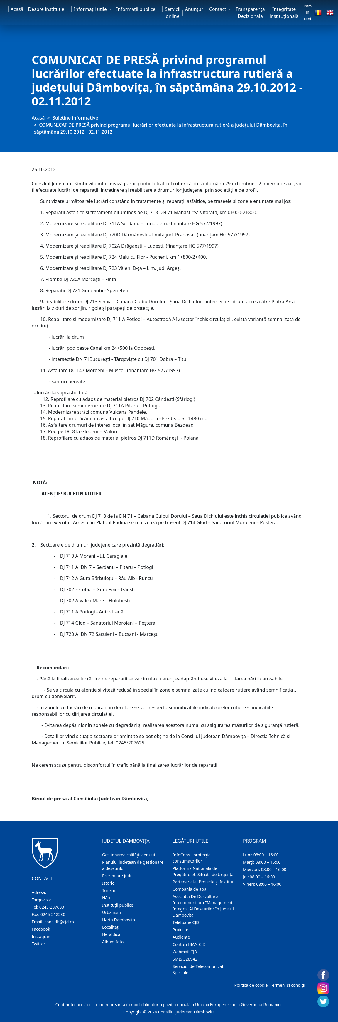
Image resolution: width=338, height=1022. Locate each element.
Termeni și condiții (287, 985)
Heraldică (111, 934)
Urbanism (111, 912)
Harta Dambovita (118, 919)
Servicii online (172, 12)
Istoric (108, 883)
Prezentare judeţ (118, 875)
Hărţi (107, 897)
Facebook (41, 929)
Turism (108, 890)
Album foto (113, 941)
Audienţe (181, 937)
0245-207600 (51, 907)
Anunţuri (195, 9)
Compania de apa (189, 889)
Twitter (38, 944)
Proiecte (180, 929)
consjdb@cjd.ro (59, 921)
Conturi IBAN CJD (189, 944)
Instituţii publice (117, 905)
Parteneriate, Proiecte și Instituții (204, 882)
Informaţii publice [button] (136, 9)
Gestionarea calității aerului (128, 855)
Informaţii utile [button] (91, 9)
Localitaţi (110, 927)
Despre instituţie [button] (47, 9)
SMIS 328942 (185, 959)
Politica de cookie (251, 985)
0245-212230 (52, 914)
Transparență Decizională (250, 12)
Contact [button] (218, 9)
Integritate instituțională (284, 12)
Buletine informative (75, 118)
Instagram (42, 936)
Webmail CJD (185, 951)
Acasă (17, 9)
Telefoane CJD (186, 922)
